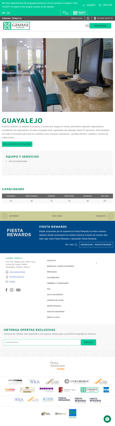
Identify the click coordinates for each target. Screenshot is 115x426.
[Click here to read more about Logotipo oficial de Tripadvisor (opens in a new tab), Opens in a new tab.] (61, 413)
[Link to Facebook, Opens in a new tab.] (6, 290)
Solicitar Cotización (17, 144)
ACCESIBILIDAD (53, 278)
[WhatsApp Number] (88, 18)
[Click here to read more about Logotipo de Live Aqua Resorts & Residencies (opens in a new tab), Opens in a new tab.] (35, 381)
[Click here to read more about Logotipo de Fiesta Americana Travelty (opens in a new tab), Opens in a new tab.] (57, 365)
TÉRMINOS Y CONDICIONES (57, 283)
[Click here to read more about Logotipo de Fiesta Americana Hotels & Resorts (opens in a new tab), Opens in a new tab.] (100, 381)
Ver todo (57, 216)
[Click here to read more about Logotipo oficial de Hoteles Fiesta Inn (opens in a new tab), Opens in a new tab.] (67, 389)
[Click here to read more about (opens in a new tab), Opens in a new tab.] (15, 381)
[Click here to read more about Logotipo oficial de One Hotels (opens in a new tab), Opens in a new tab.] (106, 389)
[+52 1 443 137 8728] (15, 272)
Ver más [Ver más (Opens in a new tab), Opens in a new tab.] (71, 244)
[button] (107, 419)
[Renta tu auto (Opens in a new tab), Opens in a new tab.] (77, 18)
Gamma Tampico (12, 18)
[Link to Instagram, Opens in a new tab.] (11, 290)
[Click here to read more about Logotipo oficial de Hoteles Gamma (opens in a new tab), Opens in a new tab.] (89, 389)
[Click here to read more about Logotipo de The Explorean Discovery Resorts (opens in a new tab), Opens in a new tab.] (27, 389)
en (8, 13)
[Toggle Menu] (87, 25)
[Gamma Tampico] (19, 26)
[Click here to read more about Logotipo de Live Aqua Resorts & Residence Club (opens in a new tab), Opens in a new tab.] (19, 399)
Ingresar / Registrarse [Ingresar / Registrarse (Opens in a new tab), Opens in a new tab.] (96, 245)
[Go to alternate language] (89, 5)
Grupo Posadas (54, 306)
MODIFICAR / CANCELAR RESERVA (60, 266)
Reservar (100, 26)
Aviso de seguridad (56, 312)
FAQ (48, 289)
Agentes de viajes (55, 300)
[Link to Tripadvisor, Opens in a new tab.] (18, 290)
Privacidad (52, 272)
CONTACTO (51, 261)
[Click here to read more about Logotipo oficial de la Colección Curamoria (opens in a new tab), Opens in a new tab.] (76, 381)
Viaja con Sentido (55, 295)
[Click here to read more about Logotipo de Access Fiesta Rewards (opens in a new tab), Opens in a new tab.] (48, 399)
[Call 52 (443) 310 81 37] (103, 18)
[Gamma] (79, 13)
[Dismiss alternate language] (105, 5)
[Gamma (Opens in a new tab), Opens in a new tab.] (65, 13)
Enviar (88, 342)
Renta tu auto (53, 317)
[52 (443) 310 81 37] (15, 276)
